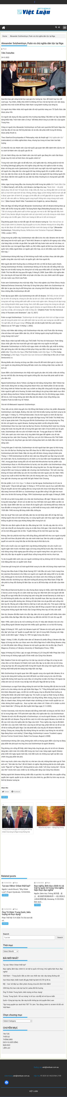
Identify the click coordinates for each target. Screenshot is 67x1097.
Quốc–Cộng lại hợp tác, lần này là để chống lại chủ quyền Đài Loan (28, 1000)
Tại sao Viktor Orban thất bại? (14, 965)
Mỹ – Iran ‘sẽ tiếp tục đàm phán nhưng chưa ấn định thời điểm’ (27, 984)
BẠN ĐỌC (6, 1045)
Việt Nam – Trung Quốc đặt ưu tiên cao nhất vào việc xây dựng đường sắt (31, 976)
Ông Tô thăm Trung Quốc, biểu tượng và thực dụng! (22, 992)
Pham (5, 49)
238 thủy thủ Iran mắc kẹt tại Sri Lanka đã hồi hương (23, 988)
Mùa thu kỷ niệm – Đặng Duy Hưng (51, 817)
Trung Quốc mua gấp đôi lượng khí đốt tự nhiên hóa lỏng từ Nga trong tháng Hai (17, 819)
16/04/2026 (7, 883)
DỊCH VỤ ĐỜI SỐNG (10, 1042)
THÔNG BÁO (8, 1039)
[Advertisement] (33, 854)
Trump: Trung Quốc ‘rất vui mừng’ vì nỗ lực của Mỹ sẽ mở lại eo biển (29, 996)
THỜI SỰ (4, 797)
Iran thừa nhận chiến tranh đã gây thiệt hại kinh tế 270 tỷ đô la (26, 980)
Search (6, 934)
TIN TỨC (6, 1034)
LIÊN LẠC (6, 1048)
